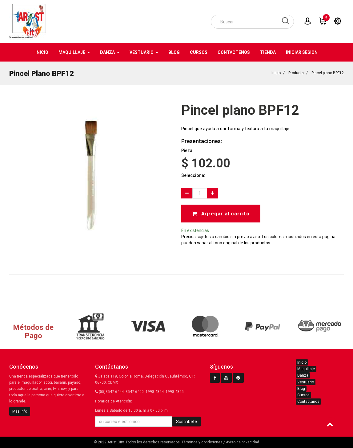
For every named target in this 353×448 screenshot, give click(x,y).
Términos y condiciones (202, 442)
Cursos (303, 395)
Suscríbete (186, 421)
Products (296, 72)
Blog (301, 388)
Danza (302, 375)
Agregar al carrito (221, 213)
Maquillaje (306, 369)
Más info (19, 411)
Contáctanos (308, 401)
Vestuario (305, 382)
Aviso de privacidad (242, 442)
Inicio (276, 72)
